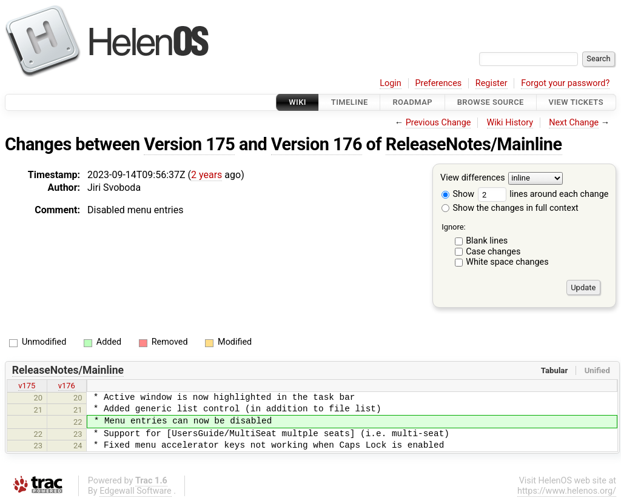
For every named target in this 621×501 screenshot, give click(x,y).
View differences (472, 178)
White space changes (507, 262)
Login (390, 83)
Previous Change (438, 123)
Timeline (349, 102)
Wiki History (510, 123)
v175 (26, 385)
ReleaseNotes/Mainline (474, 144)
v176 (66, 385)
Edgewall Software (135, 491)
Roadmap (412, 102)
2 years (206, 175)
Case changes (493, 252)
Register (491, 83)
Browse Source (490, 102)
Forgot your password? (565, 83)
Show (457, 194)
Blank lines (487, 241)
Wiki (297, 102)
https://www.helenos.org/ (566, 491)
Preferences (438, 83)
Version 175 (189, 144)
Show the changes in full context (510, 208)
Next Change (574, 123)
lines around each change (543, 194)
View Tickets (576, 102)
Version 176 (316, 144)
